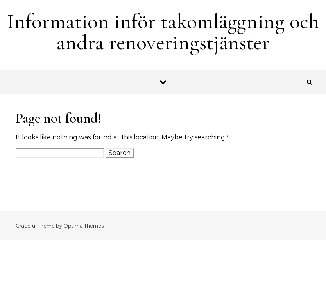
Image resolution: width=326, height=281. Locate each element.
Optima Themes (83, 225)
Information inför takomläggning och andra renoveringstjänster (163, 32)
